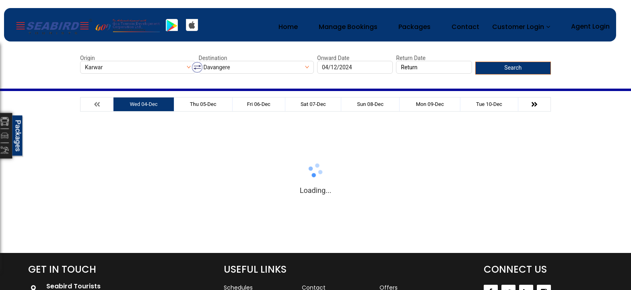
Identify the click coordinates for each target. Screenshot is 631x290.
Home (288, 27)
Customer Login (518, 26)
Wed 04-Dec (143, 104)
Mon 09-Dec (430, 104)
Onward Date (333, 58)
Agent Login (590, 26)
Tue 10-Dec (489, 104)
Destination (213, 58)
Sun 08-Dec (370, 104)
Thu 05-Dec (203, 104)
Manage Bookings (348, 27)
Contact (465, 27)
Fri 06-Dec (258, 104)
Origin (87, 58)
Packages (414, 27)
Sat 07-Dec (313, 104)
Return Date (410, 58)
